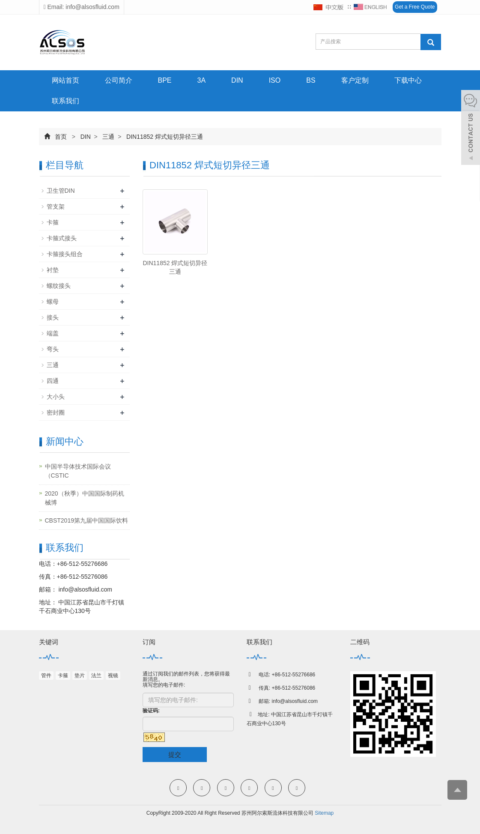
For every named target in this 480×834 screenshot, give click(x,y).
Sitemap (324, 813)
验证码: (151, 711)
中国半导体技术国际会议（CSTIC (78, 471)
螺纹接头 (59, 285)
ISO (275, 80)
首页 (61, 136)
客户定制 (355, 80)
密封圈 (56, 412)
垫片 (80, 676)
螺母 (53, 301)
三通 (108, 136)
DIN (237, 80)
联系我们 (65, 101)
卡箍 (53, 222)
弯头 (53, 349)
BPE (165, 80)
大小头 (56, 396)
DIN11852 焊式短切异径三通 (164, 136)
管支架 (56, 206)
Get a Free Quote (415, 7)
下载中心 (408, 80)
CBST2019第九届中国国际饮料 (86, 520)
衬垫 (53, 269)
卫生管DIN (61, 190)
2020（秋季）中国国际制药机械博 (84, 498)
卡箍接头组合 (65, 254)
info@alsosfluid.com (84, 589)
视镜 (113, 676)
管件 (46, 676)
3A (201, 80)
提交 (174, 754)
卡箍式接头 (62, 238)
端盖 (53, 333)
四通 (53, 380)
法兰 (96, 676)
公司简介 (118, 80)
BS (310, 80)
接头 (53, 317)
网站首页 (65, 80)
